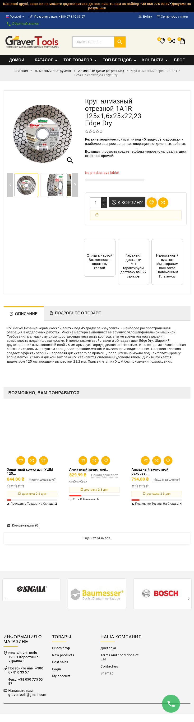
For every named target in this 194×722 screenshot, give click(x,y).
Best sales (60, 662)
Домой (16, 60)
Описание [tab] (26, 314)
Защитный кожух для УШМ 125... (30, 472)
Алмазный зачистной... (89, 469)
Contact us (109, 666)
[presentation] (5, 599)
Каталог (46, 60)
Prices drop (61, 648)
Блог (179, 60)
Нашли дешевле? (42, 479)
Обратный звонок (22, 23)
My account (61, 676)
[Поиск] (99, 42)
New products (63, 655)
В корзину (127, 202)
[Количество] (96, 202)
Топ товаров (80, 60)
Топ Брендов (119, 60)
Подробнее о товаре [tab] (78, 313)
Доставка (108, 648)
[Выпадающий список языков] (15, 17)
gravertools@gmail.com (27, 695)
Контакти (155, 60)
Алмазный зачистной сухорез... (149, 472)
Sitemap (107, 673)
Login (56, 669)
